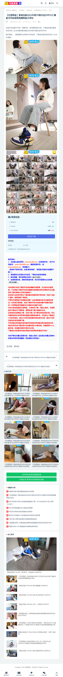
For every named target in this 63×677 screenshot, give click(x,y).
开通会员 (31, 674)
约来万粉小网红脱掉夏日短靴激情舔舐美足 (23, 519)
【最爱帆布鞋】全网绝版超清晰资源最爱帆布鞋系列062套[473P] (30, 523)
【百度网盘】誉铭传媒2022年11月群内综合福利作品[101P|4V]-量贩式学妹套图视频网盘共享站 (45, 419)
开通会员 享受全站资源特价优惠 (31, 479)
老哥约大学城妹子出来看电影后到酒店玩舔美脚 (24, 515)
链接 (16, 346)
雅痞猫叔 (28, 667)
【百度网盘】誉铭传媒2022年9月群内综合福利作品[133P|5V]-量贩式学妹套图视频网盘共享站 (45, 442)
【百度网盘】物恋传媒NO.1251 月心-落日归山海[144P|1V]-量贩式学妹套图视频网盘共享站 (34, 642)
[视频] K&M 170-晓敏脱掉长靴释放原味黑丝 (23, 526)
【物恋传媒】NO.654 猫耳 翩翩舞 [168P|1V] (33, 585)
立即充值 (19, 674)
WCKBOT (34, 667)
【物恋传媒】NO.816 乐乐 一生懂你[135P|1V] (33, 604)
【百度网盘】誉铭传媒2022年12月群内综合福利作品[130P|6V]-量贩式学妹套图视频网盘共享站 (17, 419)
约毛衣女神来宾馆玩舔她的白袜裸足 (21, 511)
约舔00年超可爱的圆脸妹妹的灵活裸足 (21, 491)
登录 (51, 3)
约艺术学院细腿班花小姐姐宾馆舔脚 (21, 508)
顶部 (56, 674)
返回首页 (6, 674)
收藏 (9, 346)
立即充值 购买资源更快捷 (31, 474)
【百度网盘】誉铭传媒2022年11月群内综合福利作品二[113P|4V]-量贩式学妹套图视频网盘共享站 (17, 395)
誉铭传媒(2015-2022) (40, 10)
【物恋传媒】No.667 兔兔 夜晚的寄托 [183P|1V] (34, 651)
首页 (15, 10)
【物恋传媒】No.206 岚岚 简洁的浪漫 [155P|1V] (34, 595)
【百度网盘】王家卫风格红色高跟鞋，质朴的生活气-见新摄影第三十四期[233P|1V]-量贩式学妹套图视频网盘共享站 (37, 624)
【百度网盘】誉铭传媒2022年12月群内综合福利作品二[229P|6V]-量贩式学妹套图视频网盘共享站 (45, 395)
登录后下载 (31, 236)
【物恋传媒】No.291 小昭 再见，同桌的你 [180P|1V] (24, 572)
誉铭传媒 (29, 10)
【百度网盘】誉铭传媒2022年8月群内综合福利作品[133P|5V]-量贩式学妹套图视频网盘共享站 (17, 466)
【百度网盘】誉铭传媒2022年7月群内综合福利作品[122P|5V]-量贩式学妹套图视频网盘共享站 (45, 466)
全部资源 (21, 10)
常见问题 (44, 674)
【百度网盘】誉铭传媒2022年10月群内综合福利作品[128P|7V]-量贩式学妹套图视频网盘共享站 (17, 442)
